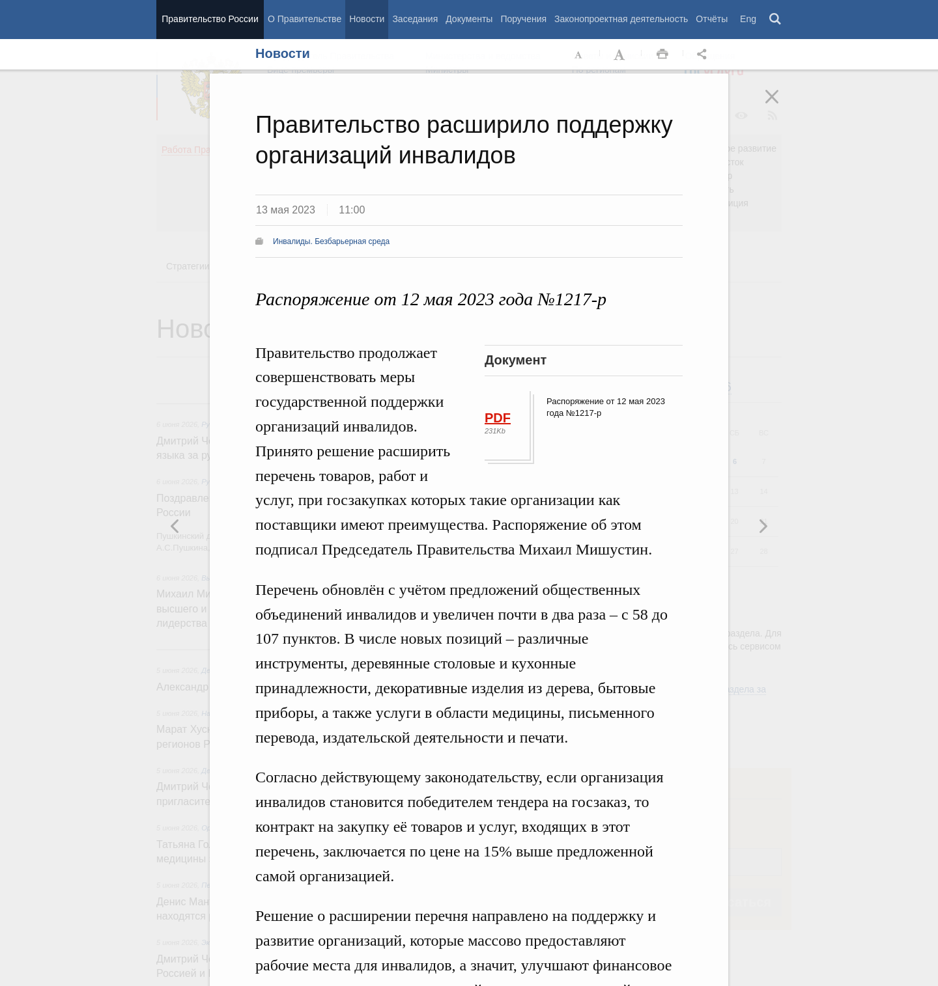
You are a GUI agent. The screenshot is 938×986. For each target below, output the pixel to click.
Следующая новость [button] (175, 525)
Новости (366, 19)
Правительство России (210, 19)
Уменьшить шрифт (579, 54)
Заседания (415, 19)
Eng (748, 19)
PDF (498, 418)
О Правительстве (304, 19)
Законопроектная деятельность (621, 19)
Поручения (523, 19)
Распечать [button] (662, 54)
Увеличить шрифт (620, 54)
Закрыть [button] (781, 105)
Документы (469, 19)
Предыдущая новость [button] (762, 525)
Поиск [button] (775, 19)
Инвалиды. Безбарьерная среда (331, 241)
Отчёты (712, 19)
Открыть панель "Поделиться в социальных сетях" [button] (704, 54)
